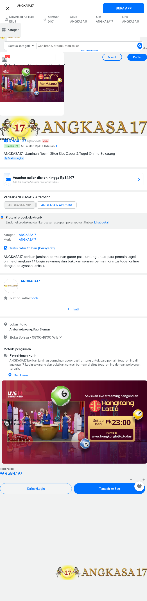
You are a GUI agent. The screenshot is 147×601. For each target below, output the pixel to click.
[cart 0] (4, 59)
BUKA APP (123, 8)
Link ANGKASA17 (130, 19)
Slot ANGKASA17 (104, 19)
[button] (73, 8)
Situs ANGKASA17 (78, 19)
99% (35, 298)
